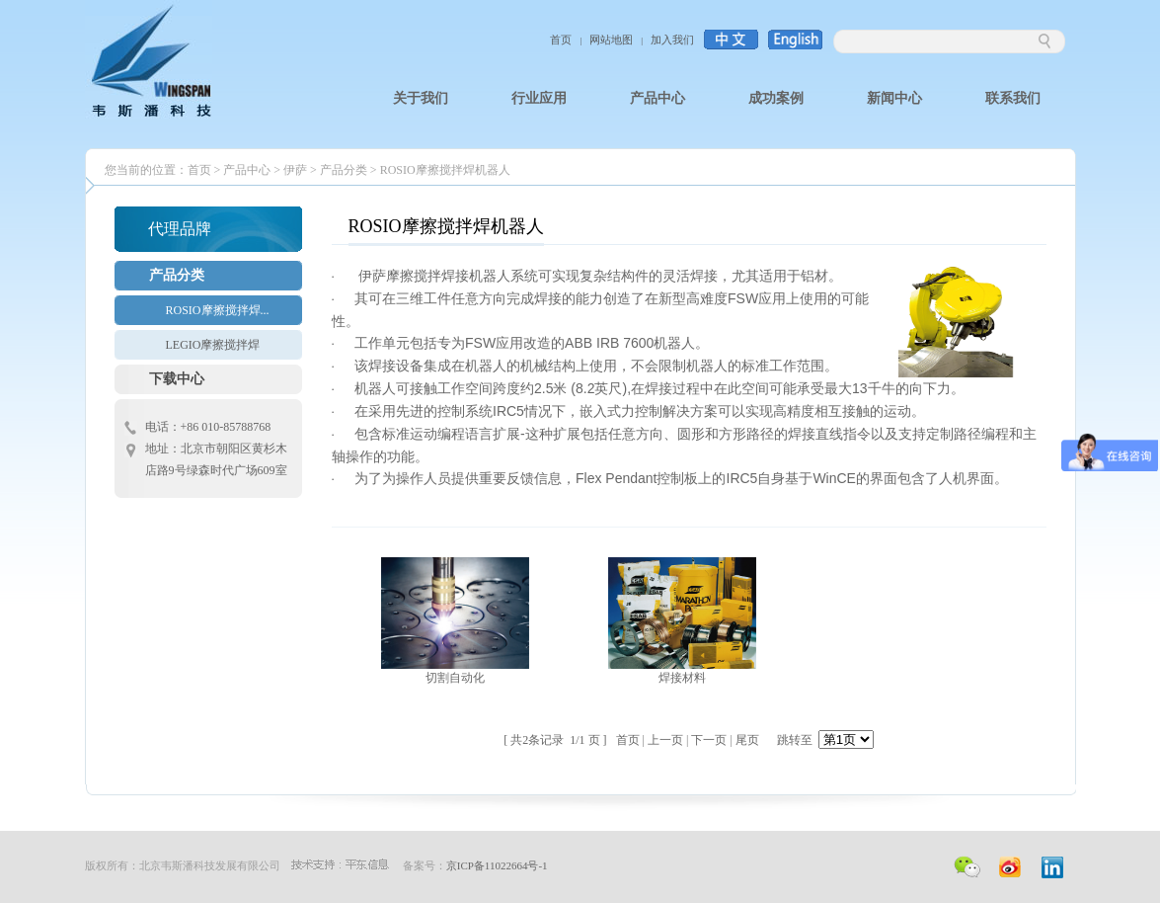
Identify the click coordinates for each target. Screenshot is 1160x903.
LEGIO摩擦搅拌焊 (213, 345)
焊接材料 (682, 678)
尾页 (747, 740)
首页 (561, 39)
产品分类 (343, 170)
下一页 (709, 740)
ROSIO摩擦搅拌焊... (218, 310)
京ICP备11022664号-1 (497, 865)
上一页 (665, 740)
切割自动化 (455, 678)
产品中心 (247, 170)
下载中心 (176, 378)
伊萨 (295, 170)
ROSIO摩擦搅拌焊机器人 (445, 170)
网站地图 (611, 39)
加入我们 (672, 39)
